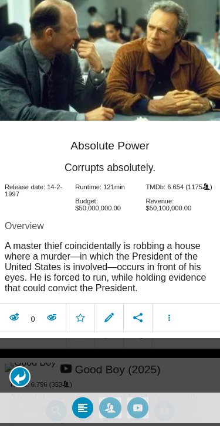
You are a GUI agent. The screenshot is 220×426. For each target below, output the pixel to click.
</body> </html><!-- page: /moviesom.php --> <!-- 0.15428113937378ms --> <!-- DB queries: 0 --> (110, 213)
